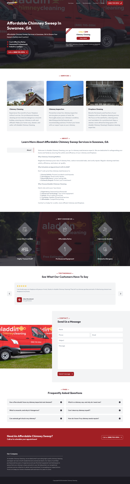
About (78, 3)
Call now (83, 38)
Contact (95, 3)
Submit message (64, 374)
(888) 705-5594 (113, 3)
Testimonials (87, 3)
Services (71, 3)
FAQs (102, 3)
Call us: (16, 52)
